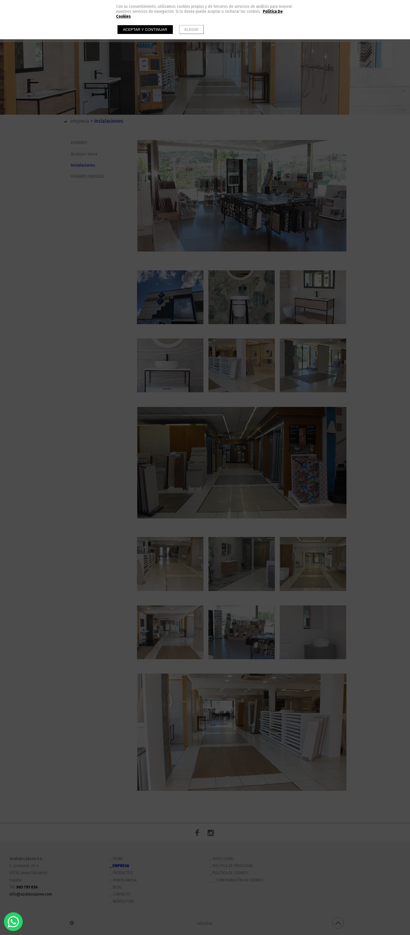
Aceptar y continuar (145, 29)
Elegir (191, 29)
